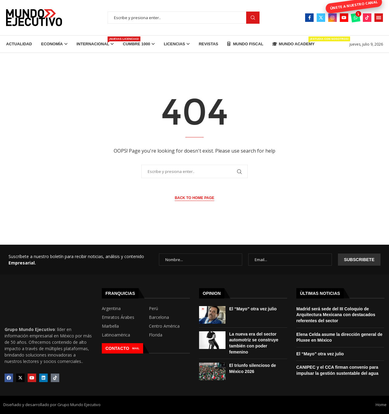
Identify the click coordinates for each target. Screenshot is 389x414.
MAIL (135, 348)
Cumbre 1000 (136, 44)
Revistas (208, 44)
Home (381, 404)
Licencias (174, 44)
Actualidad (19, 44)
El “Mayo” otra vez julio (253, 308)
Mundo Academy (293, 41)
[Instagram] (332, 17)
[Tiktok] (367, 17)
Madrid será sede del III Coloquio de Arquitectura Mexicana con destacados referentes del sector (335, 314)
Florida (155, 335)
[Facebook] (309, 17)
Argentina (111, 308)
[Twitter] (321, 17)
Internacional (95, 41)
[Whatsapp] (355, 17)
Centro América (164, 326)
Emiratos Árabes (118, 317)
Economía (52, 44)
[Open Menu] (378, 17)
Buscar (253, 18)
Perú (153, 308)
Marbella (110, 326)
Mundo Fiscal (245, 44)
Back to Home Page (194, 198)
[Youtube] (344, 17)
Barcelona (159, 317)
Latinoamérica (116, 335)
